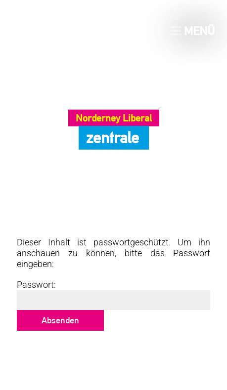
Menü (193, 31)
